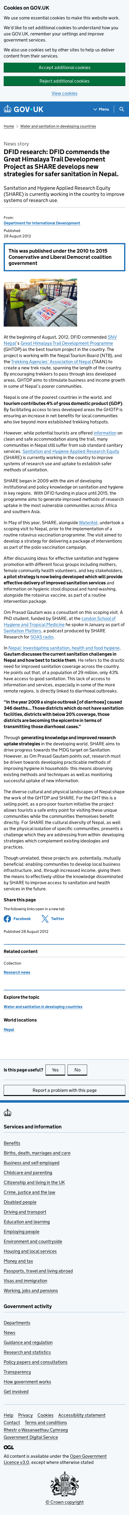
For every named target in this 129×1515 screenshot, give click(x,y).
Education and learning (27, 1222)
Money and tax (18, 1261)
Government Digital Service (31, 1437)
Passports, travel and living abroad (38, 1271)
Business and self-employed (31, 1163)
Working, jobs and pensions (31, 1290)
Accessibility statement (82, 1415)
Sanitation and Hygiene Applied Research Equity (71, 451)
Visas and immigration (25, 1281)
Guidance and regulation (28, 1342)
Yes (58, 1070)
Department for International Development (42, 223)
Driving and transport (25, 1212)
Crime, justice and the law (29, 1192)
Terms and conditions (46, 1422)
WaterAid (88, 522)
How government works (27, 1382)
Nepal (9, 1029)
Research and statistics (27, 1352)
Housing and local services (30, 1251)
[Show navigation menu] (101, 109)
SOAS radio (41, 637)
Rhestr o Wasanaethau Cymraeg (36, 1430)
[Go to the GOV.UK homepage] (23, 109)
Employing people (21, 1231)
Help (8, 1415)
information (105, 433)
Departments (17, 1323)
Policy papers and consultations (36, 1362)
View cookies (65, 93)
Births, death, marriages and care (37, 1153)
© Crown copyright (65, 1502)
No (80, 1070)
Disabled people (20, 1202)
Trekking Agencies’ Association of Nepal (51, 361)
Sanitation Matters (22, 631)
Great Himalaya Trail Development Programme (67, 343)
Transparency (17, 1372)
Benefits (12, 1143)
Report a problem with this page (65, 1090)
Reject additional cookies (64, 81)
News (9, 1332)
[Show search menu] (121, 109)
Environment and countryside (33, 1241)
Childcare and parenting (28, 1172)
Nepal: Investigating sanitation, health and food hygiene (63, 648)
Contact (12, 1422)
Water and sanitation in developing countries (58, 126)
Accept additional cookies (65, 67)
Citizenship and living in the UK (34, 1182)
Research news (17, 972)
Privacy (25, 1415)
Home (9, 126)
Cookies (45, 1415)
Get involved (16, 1391)
